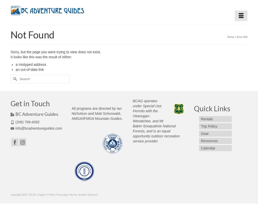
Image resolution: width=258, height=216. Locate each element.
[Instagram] (22, 142)
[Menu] (241, 16)
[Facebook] (14, 142)
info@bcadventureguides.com (36, 128)
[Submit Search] (14, 79)
